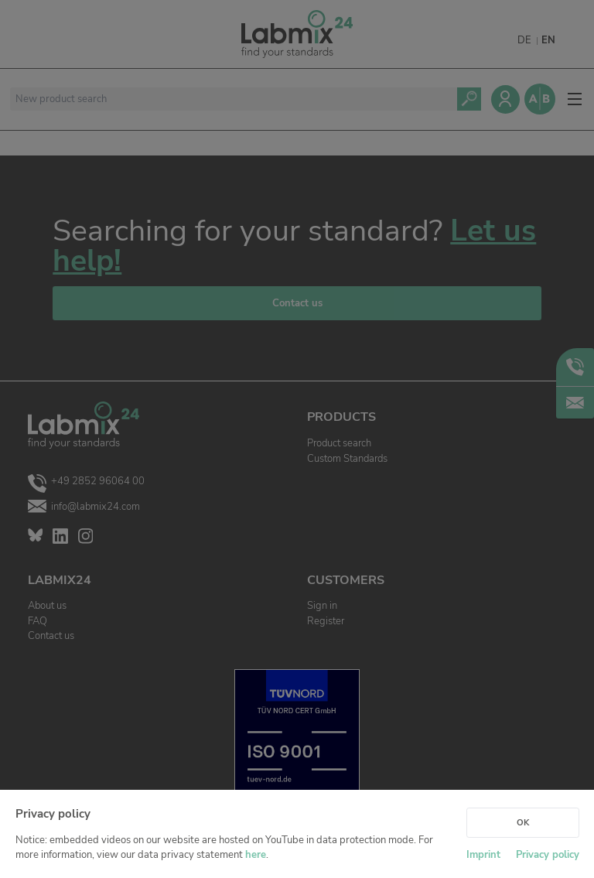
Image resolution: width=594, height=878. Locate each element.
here (255, 855)
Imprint (483, 855)
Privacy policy (547, 855)
